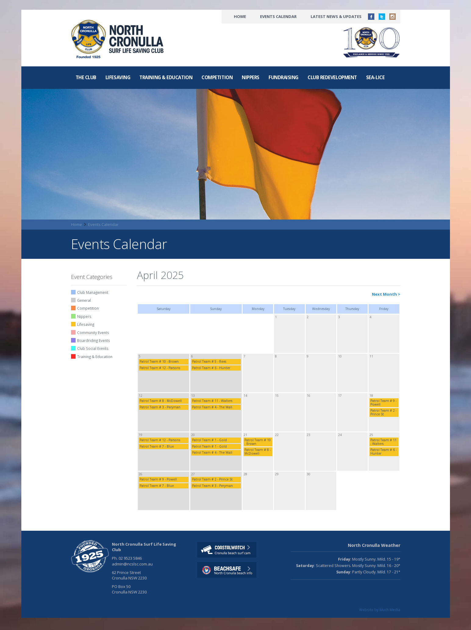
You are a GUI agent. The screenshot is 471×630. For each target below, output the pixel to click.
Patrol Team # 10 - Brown (159, 361)
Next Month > (386, 294)
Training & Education (165, 77)
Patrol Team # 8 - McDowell (161, 401)
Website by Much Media (379, 609)
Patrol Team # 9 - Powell (383, 402)
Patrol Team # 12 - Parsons (160, 368)
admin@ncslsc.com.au (132, 564)
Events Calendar (278, 16)
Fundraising (283, 77)
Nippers (250, 77)
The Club (86, 77)
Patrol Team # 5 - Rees (209, 361)
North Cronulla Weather (374, 545)
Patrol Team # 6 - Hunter (211, 368)
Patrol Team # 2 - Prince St (383, 412)
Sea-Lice (375, 77)
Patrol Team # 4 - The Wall (212, 407)
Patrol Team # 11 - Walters (212, 401)
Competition (217, 77)
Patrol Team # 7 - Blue (157, 446)
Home (240, 16)
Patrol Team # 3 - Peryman (160, 407)
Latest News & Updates (336, 16)
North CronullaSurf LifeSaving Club (118, 39)
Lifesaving (117, 77)
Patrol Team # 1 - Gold (209, 440)
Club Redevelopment (332, 77)
